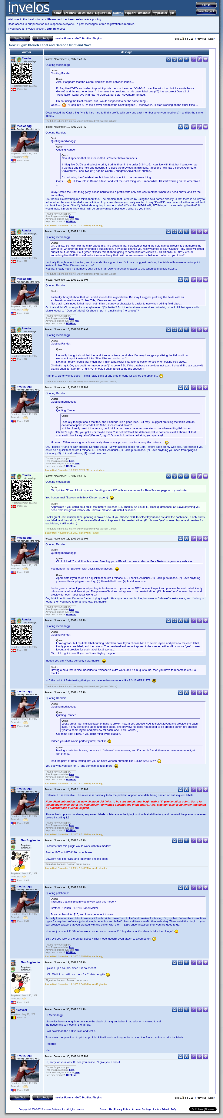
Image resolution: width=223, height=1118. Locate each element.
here (71, 216)
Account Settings (141, 1109)
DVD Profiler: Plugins (89, 38)
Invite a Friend (161, 1109)
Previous (200, 38)
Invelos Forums (64, 38)
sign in (51, 28)
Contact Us (106, 1109)
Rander (26, 58)
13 (191, 38)
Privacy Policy (122, 1109)
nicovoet (21, 1010)
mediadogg (24, 126)
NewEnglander (30, 840)
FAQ (173, 1109)
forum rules (75, 19)
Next (211, 38)
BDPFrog (71, 221)
